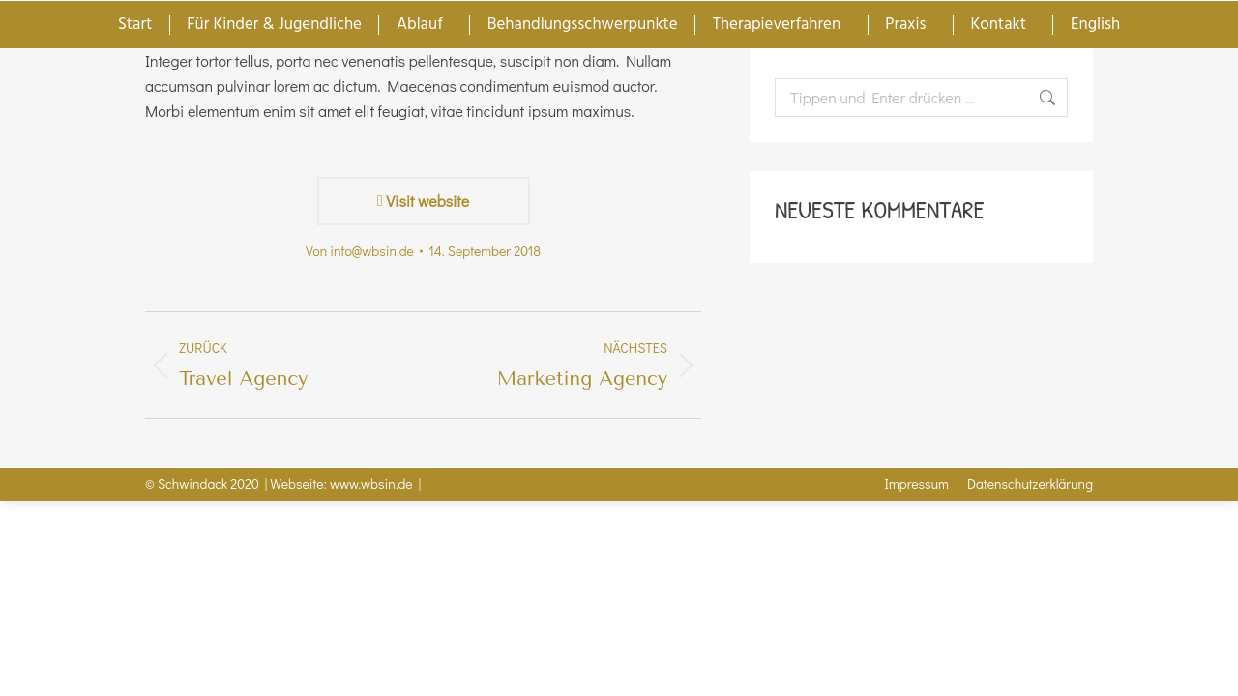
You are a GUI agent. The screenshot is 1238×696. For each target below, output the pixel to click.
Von (360, 251)
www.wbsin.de (371, 484)
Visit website (423, 200)
